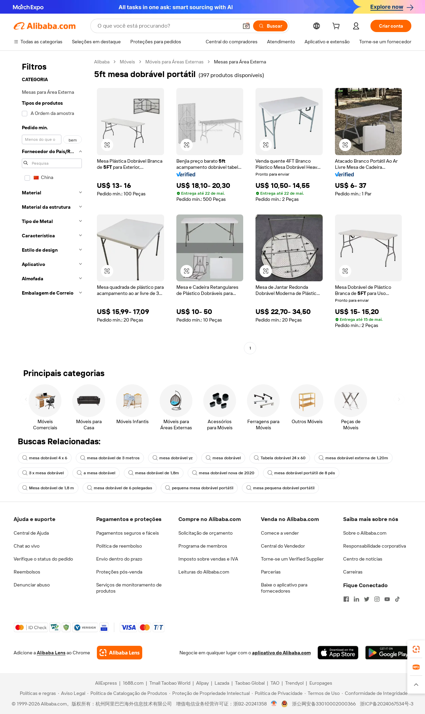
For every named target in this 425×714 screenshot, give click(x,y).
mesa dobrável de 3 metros (110, 458)
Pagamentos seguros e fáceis (127, 533)
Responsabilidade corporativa (374, 546)
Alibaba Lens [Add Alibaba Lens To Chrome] (51, 652)
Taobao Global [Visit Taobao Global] (250, 683)
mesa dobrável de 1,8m (153, 473)
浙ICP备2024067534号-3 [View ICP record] (386, 703)
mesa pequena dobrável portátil (280, 488)
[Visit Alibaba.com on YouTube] (387, 599)
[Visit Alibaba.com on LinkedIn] (356, 599)
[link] (416, 649)
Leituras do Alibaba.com (203, 572)
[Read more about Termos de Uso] (322, 693)
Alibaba (101, 61)
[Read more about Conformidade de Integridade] (375, 693)
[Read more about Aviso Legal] (71, 693)
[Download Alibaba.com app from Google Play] (388, 652)
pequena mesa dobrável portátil (199, 488)
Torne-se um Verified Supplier (292, 559)
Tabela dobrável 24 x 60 (280, 458)
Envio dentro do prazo (119, 559)
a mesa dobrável (96, 473)
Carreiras (353, 572)
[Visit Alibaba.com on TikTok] (397, 599)
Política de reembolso (119, 546)
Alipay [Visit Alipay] (202, 683)
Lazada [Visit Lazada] (222, 683)
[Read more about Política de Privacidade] (277, 693)
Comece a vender (280, 533)
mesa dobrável (223, 458)
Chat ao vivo (27, 546)
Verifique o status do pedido (43, 559)
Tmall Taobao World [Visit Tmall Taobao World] (169, 683)
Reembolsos (27, 572)
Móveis (127, 61)
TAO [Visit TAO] (274, 683)
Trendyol (294, 683)
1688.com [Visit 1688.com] (133, 683)
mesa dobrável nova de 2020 (223, 473)
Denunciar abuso (32, 584)
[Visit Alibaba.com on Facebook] (346, 599)
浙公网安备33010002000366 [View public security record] (324, 703)
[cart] (337, 27)
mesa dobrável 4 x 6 (44, 458)
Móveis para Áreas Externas (174, 61)
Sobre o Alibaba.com (364, 533)
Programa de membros (202, 546)
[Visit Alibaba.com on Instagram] (377, 599)
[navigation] (52, 206)
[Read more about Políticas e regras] (37, 693)
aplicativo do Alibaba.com (281, 652)
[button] (246, 26)
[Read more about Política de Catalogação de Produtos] (127, 693)
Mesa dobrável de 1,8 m (48, 488)
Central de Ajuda (31, 533)
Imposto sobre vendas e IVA (208, 559)
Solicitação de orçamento (205, 533)
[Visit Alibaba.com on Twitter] (367, 599)
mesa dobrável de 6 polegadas (119, 488)
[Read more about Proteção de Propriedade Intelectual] (209, 693)
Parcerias (271, 572)
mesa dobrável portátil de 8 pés (301, 473)
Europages (320, 683)
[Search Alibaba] (167, 26)
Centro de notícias (362, 559)
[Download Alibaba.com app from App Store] (338, 652)
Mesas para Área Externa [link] (240, 61)
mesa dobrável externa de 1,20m (353, 458)
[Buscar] (270, 25)
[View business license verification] (274, 703)
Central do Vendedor (283, 546)
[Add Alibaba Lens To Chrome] (119, 652)
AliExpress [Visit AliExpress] (106, 683)
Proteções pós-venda (119, 572)
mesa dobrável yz (172, 458)
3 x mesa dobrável (43, 473)
